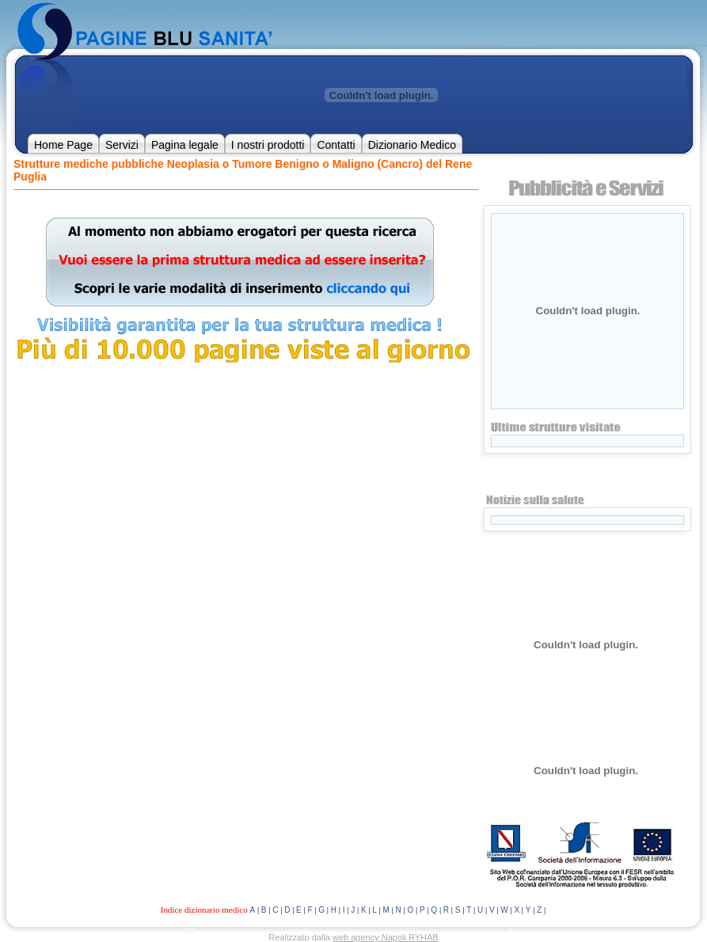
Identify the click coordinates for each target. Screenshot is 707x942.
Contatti (336, 145)
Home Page (63, 145)
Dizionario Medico (412, 145)
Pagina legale (185, 145)
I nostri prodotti (268, 145)
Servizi (122, 145)
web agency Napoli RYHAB (386, 937)
